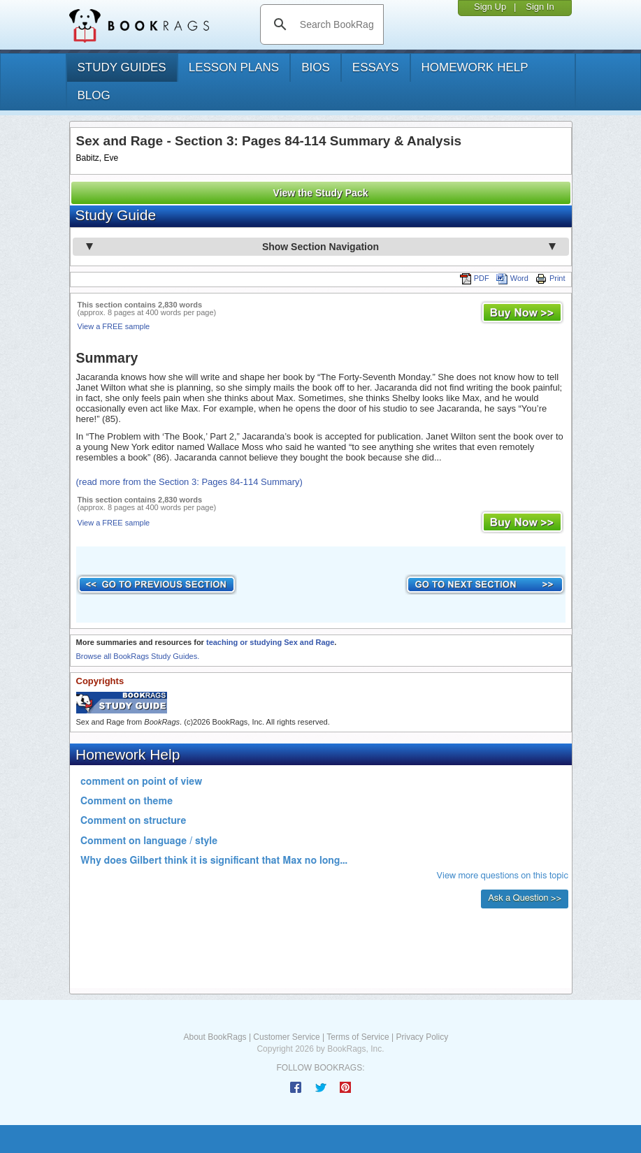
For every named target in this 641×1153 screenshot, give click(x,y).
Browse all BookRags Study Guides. (138, 656)
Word (512, 278)
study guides (122, 67)
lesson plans (234, 67)
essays (375, 67)
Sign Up (490, 6)
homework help (475, 67)
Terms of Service (357, 1037)
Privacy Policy (422, 1037)
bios (315, 67)
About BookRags (215, 1037)
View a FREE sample (114, 326)
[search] (336, 24)
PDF (474, 278)
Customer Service (286, 1037)
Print (550, 278)
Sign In (540, 6)
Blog (94, 95)
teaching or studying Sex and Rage (270, 642)
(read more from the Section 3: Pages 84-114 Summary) (189, 482)
